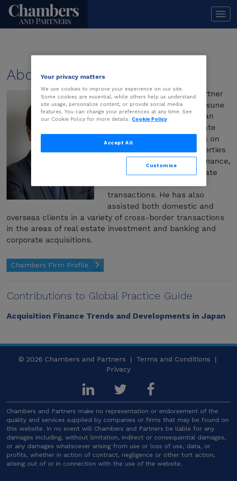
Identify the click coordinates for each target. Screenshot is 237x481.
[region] (118, 120)
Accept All (118, 143)
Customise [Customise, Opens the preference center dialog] (161, 165)
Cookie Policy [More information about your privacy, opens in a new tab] (149, 119)
